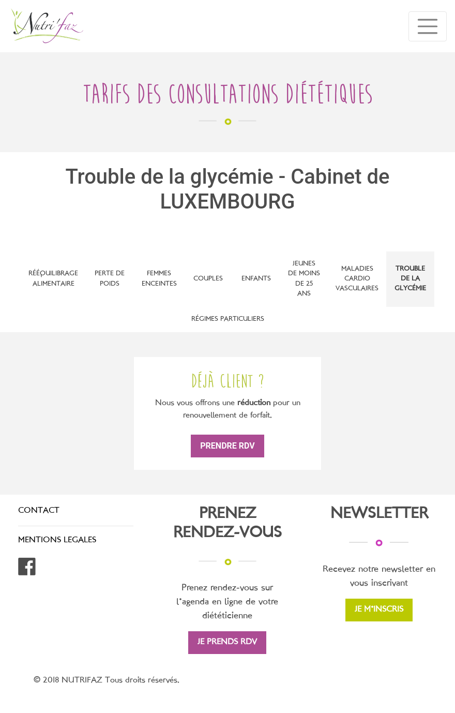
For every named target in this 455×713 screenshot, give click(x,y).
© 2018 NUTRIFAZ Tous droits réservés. (106, 681)
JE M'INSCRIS (379, 610)
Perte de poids (110, 279)
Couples (208, 279)
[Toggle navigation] (427, 26)
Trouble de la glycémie (410, 279)
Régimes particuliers (227, 319)
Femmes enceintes (159, 279)
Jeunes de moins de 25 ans (304, 279)
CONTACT (38, 511)
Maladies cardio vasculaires (357, 279)
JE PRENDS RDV (227, 642)
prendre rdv (227, 446)
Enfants (256, 279)
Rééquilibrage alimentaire (53, 279)
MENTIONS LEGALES (57, 540)
